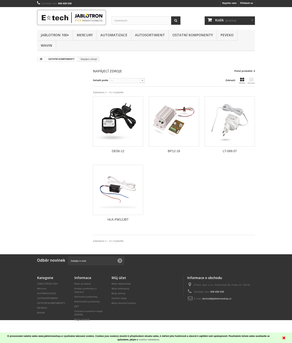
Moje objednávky (121, 283)
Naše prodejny (82, 283)
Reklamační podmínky (87, 301)
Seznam (251, 80)
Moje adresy (119, 293)
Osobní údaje (119, 298)
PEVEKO (227, 35)
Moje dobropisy (120, 288)
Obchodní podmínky (86, 296)
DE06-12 (118, 151)
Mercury (85, 35)
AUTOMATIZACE (113, 35)
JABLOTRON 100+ (55, 35)
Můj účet (119, 277)
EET (76, 306)
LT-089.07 (230, 151)
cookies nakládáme (149, 339)
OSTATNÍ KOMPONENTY (192, 35)
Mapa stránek (82, 319)
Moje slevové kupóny (124, 303)
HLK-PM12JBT (117, 219)
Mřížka (242, 80)
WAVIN (46, 45)
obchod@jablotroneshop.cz (216, 298)
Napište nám (229, 3)
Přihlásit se (246, 3)
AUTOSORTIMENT (150, 35)
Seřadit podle (100, 80)
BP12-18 (174, 151)
